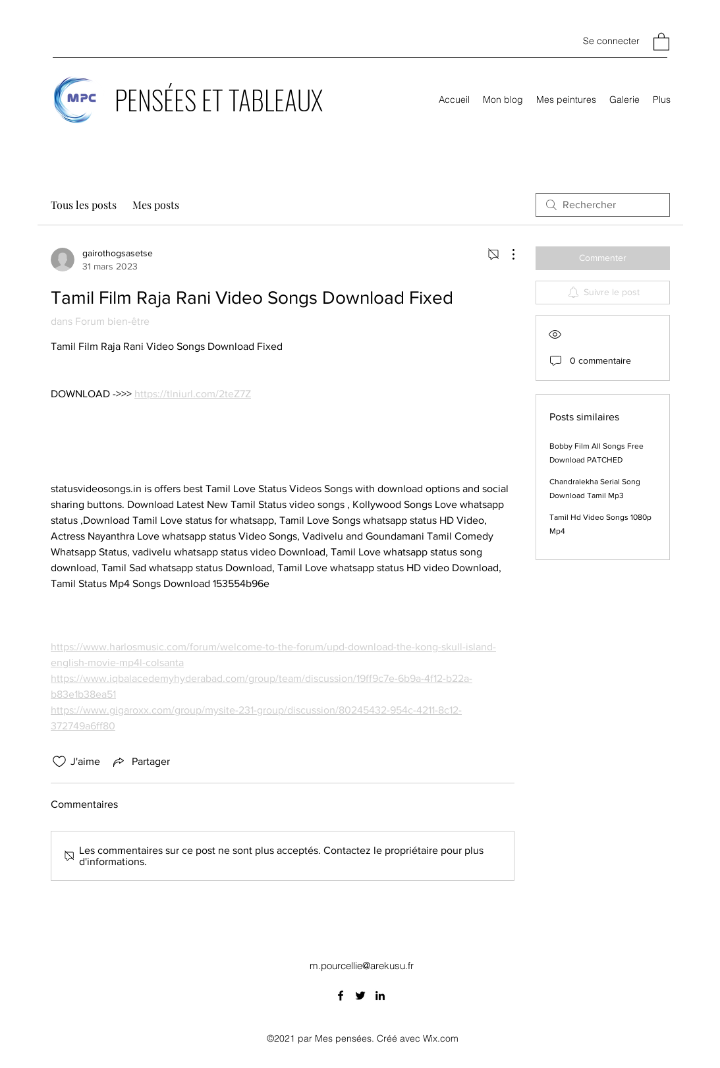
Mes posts (155, 204)
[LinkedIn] (380, 995)
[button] (661, 41)
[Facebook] (340, 995)
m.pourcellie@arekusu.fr (362, 965)
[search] (603, 205)
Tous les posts (84, 204)
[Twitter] (360, 995)
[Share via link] (140, 762)
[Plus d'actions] (506, 254)
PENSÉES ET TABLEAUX (219, 99)
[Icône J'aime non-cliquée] (59, 762)
